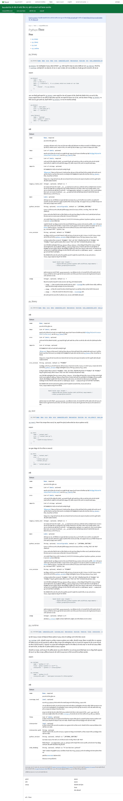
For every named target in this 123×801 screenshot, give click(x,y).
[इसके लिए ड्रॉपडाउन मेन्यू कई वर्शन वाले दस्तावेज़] (88, 2)
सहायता (76, 782)
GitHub (117, 2)
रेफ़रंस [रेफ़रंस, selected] (51, 2)
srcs (47, 60)
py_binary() (52, 619)
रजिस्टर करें (35, 20)
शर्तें (26, 797)
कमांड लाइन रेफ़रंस (21, 11)
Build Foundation (33, 18)
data (51, 60)
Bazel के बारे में (18, 2)
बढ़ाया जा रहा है (60, 2)
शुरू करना (28, 2)
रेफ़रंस (35, 25)
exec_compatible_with (97, 60)
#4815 (94, 224)
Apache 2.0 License (90, 767)
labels (51, 150)
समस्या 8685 (50, 755)
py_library (35, 42)
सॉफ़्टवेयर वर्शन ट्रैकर (78, 784)
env (87, 60)
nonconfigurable (62, 206)
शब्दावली (42, 11)
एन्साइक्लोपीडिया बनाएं (43, 25)
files (89, 632)
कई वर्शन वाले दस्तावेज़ (81, 2)
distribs (82, 60)
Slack (75, 787)
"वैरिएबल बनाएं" (47, 172)
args (55, 60)
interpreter (96, 632)
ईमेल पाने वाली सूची (72, 18)
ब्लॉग (26, 782)
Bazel (30, 25)
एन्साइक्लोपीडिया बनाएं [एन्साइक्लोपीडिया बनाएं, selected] (7, 11)
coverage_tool (59, 632)
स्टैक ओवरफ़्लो (77, 790)
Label (45, 197)
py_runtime (35, 48)
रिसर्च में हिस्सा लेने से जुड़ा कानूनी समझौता (92, 18)
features (83, 632)
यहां (50, 221)
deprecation (74, 60)
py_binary (35, 39)
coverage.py (66, 714)
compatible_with (64, 60)
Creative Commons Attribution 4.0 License (62, 767)
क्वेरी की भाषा (32, 11)
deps (43, 60)
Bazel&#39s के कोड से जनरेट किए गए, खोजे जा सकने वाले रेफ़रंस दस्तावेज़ (26, 7)
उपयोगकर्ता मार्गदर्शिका (40, 2)
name (39, 60)
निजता (29, 797)
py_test (34, 45)
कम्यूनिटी (70, 2)
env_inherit (92, 417)
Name (45, 138)
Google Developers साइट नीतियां (42, 769)
